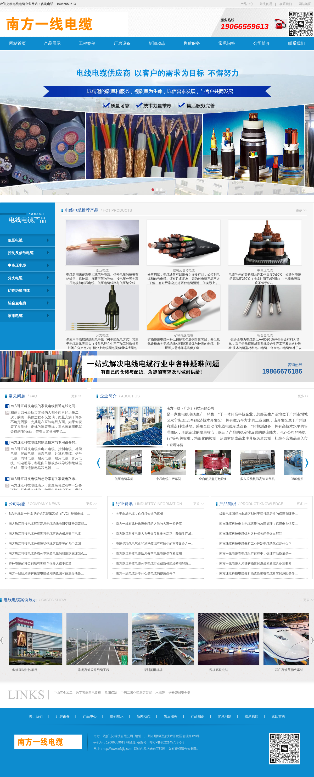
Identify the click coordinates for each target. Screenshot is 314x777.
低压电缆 (15, 240)
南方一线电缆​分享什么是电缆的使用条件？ (146, 573)
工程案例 (87, 43)
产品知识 (227, 503)
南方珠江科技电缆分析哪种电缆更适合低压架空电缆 (45, 533)
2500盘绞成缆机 (302, 479)
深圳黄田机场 (154, 670)
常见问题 (266, 4)
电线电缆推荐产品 (81, 210)
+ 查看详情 (175, 445)
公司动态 (17, 503)
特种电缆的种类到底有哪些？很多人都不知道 (40, 563)
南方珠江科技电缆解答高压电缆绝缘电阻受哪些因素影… (48, 524)
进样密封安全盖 (179, 692)
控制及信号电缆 (20, 253)
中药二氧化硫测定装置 (136, 692)
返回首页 (278, 716)
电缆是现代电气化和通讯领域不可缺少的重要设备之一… (155, 543)
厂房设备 (122, 43)
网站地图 (305, 4)
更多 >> (301, 210)
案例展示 (117, 716)
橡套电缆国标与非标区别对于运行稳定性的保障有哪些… (258, 514)
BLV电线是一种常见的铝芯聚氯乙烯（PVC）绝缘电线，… (49, 514)
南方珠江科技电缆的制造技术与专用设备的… (44, 443)
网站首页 (17, 43)
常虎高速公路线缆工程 (95, 670)
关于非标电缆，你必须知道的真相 (139, 514)
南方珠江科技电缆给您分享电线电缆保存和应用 (149, 553)
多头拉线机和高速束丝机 (257, 479)
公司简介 (261, 43)
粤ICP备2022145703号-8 (166, 742)
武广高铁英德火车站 (290, 670)
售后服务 (191, 43)
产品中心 (246, 4)
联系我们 (285, 4)
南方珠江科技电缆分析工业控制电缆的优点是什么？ (255, 543)
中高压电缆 (17, 265)
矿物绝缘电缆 (19, 290)
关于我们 (36, 716)
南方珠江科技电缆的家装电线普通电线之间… (44, 406)
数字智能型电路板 (88, 692)
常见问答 (226, 43)
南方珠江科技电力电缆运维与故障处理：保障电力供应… (258, 524)
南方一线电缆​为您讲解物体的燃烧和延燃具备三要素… (257, 563)
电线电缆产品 (27, 219)
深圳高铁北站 (220, 670)
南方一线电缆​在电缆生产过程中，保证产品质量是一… (257, 553)
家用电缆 (15, 316)
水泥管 (160, 692)
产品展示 (52, 43)
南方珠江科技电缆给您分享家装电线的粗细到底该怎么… (48, 553)
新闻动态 (157, 43)
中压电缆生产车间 (168, 479)
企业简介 (108, 396)
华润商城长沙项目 (26, 670)
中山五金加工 (63, 692)
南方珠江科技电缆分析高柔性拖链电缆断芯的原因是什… (258, 573)
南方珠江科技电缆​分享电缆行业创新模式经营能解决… (153, 563)
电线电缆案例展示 (20, 600)
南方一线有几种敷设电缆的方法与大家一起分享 (149, 524)
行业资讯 (124, 503)
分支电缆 (15, 278)
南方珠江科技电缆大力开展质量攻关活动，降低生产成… (155, 533)
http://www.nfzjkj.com (117, 749)
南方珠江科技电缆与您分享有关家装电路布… (44, 479)
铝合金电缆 (17, 303)
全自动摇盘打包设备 (213, 479)
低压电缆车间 (124, 479)
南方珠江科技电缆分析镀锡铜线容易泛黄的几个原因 (45, 543)
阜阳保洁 (111, 692)
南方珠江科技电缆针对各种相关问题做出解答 (250, 533)
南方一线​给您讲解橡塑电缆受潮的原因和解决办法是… (46, 573)
